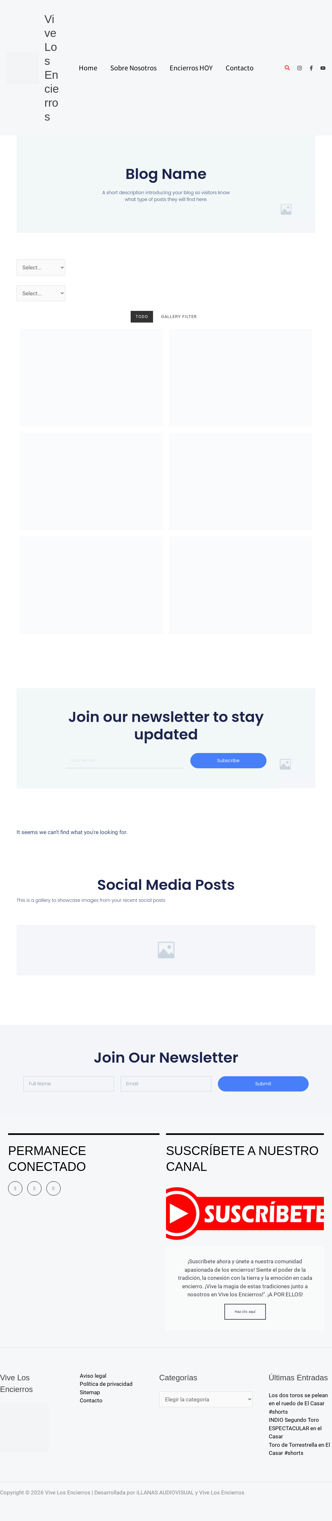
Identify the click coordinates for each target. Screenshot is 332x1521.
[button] (287, 68)
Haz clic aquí (245, 1312)
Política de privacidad (106, 1384)
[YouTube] (323, 68)
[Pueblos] (41, 293)
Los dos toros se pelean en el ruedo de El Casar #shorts (298, 1403)
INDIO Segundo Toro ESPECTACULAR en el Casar (295, 1428)
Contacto (91, 1400)
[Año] (41, 267)
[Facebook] (311, 68)
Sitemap (90, 1392)
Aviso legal (93, 1376)
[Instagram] (299, 68)
